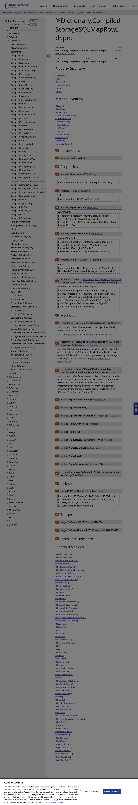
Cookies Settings (92, 793)
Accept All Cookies (112, 793)
